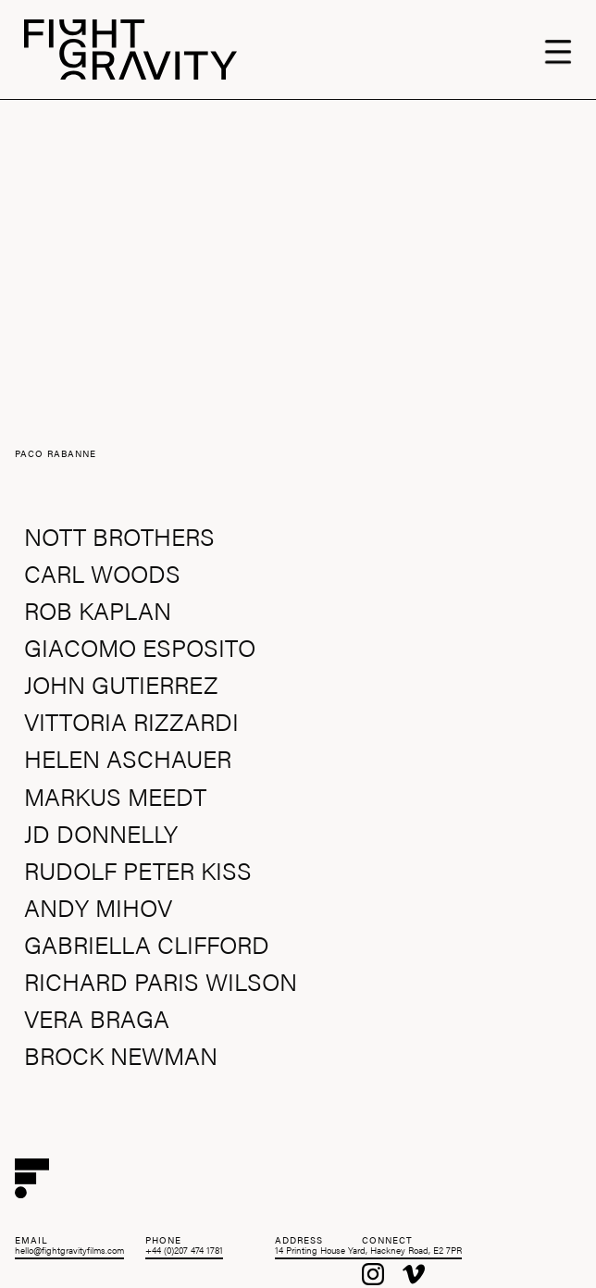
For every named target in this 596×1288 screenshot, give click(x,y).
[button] (567, 49)
